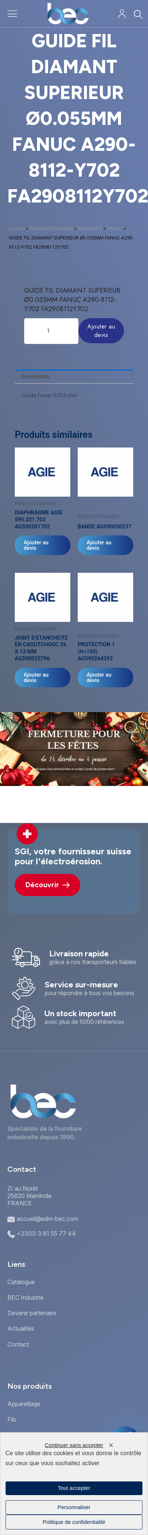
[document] (74, 767)
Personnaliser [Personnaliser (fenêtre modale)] (73, 1507)
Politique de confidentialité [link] (74, 1522)
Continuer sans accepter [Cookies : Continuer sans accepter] (74, 1445)
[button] (130, 732)
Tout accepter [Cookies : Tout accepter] (74, 1488)
